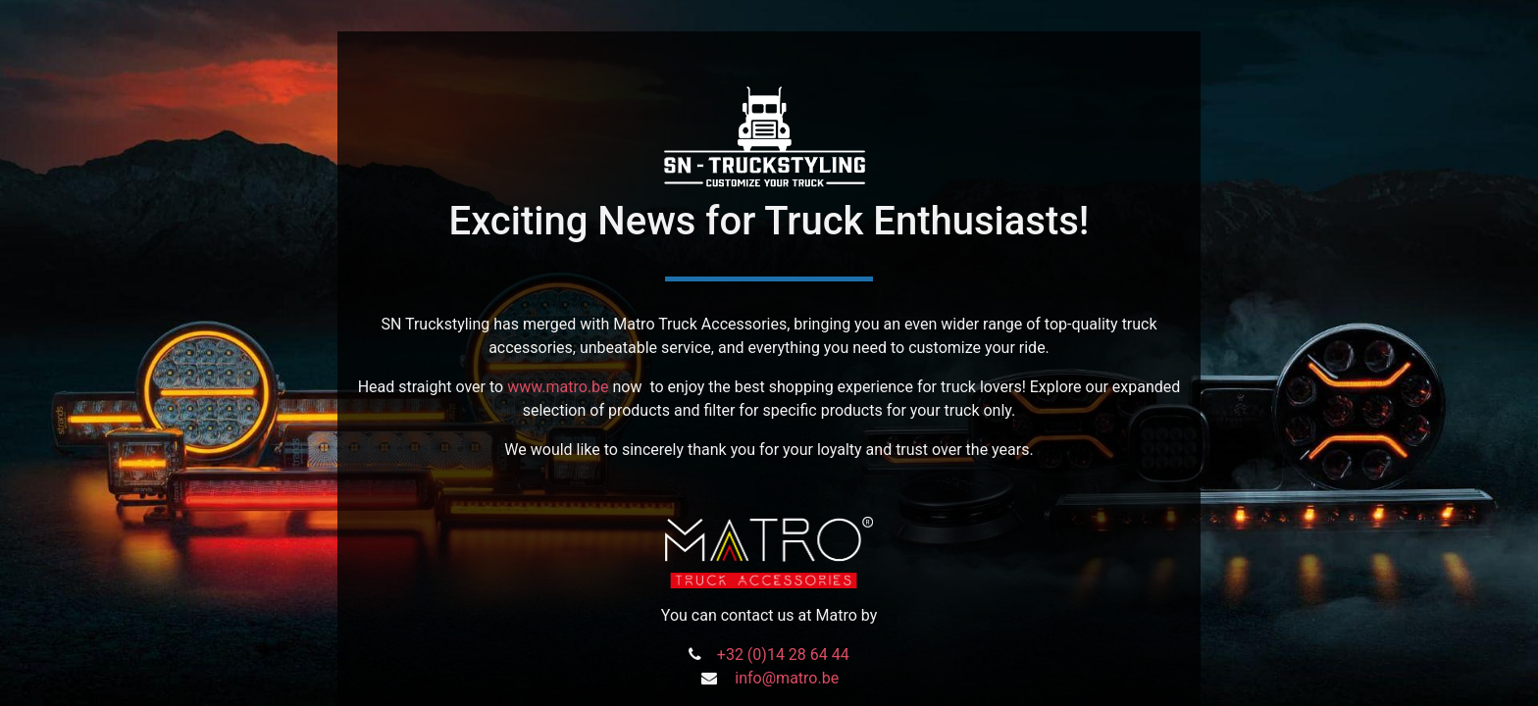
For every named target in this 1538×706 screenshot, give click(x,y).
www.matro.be (557, 387)
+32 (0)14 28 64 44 (783, 654)
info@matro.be (787, 678)
